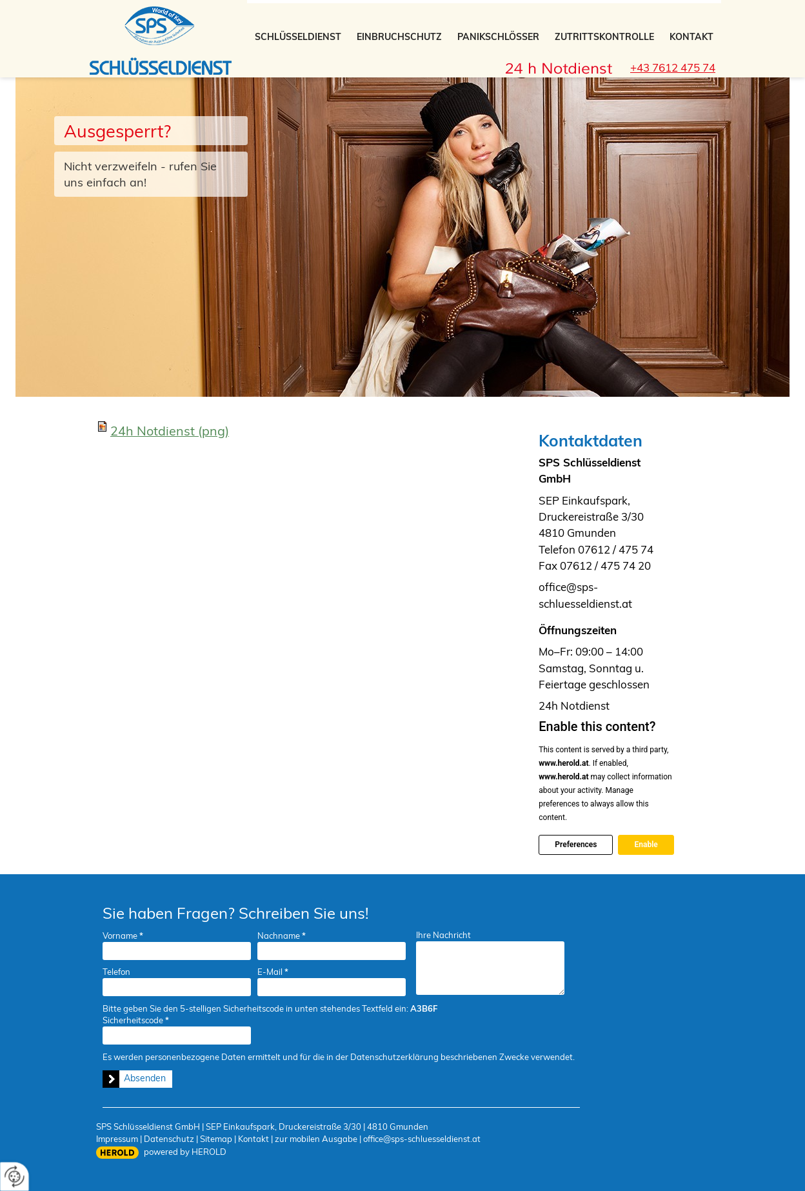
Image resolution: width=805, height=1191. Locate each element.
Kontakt (691, 37)
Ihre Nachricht (443, 935)
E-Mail (272, 971)
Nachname (281, 935)
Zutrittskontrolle (604, 37)
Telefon (116, 971)
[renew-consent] (14, 1176)
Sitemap (216, 1139)
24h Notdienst (169, 431)
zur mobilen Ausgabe (316, 1139)
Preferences (576, 844)
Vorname (123, 935)
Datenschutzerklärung (394, 1057)
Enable (645, 844)
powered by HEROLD (185, 1151)
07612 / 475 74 (615, 549)
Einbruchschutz (399, 37)
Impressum (117, 1139)
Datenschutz (169, 1139)
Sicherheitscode (136, 1020)
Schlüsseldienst (298, 37)
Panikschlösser (498, 37)
